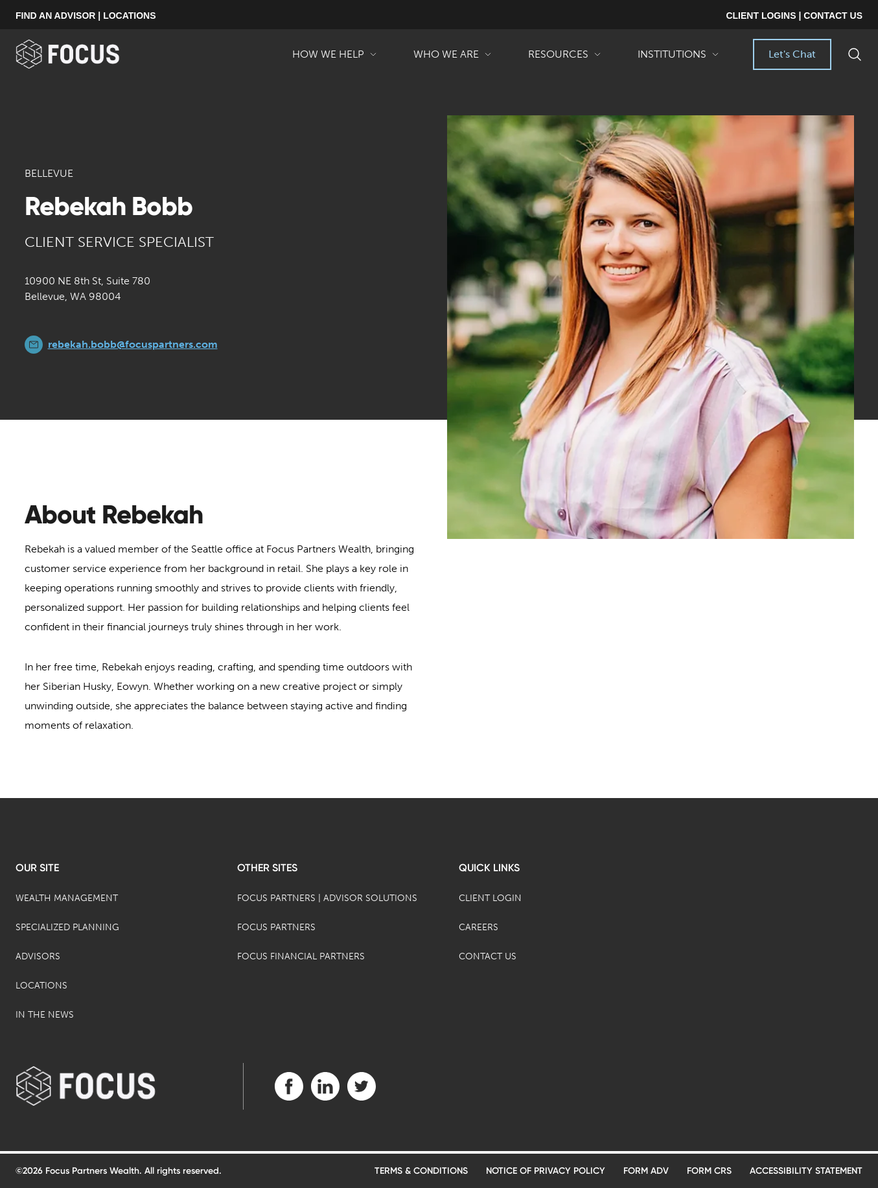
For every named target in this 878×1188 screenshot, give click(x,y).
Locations (41, 985)
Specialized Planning (67, 927)
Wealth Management (67, 898)
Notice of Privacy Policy (545, 1170)
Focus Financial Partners (301, 956)
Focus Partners (276, 927)
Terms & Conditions (421, 1170)
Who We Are (452, 59)
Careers (478, 927)
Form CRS (709, 1170)
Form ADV (646, 1170)
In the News (45, 1014)
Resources (565, 59)
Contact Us (487, 956)
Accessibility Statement (806, 1170)
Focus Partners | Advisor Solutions (327, 898)
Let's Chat (792, 54)
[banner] (88, 54)
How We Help (335, 59)
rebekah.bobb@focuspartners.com (133, 344)
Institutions (678, 59)
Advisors (38, 956)
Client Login (490, 898)
